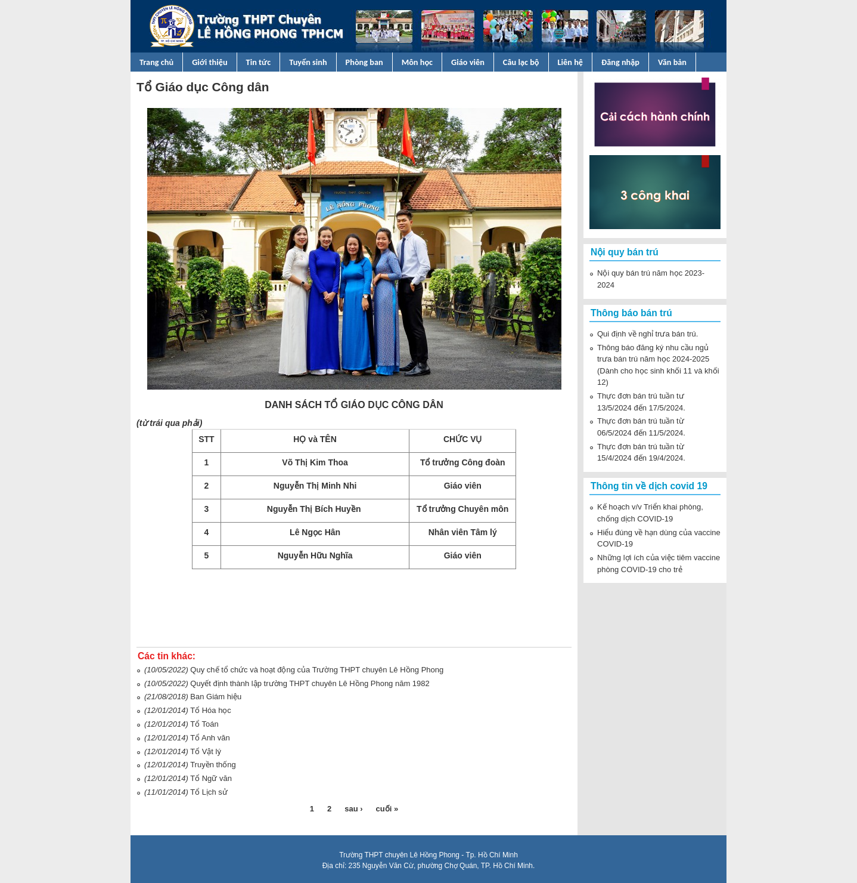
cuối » (387, 808)
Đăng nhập (620, 62)
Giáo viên (468, 62)
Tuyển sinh (308, 62)
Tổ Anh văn (210, 737)
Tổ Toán (204, 724)
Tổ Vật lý (205, 751)
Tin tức (258, 62)
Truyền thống (213, 764)
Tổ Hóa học (210, 710)
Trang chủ (156, 62)
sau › (353, 808)
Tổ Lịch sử (209, 792)
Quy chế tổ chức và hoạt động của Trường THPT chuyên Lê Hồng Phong (316, 669)
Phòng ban (364, 62)
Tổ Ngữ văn (211, 778)
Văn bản (672, 62)
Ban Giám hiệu (215, 696)
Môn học (417, 62)
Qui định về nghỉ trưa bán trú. (647, 333)
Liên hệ (570, 62)
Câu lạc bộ (521, 62)
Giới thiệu (209, 62)
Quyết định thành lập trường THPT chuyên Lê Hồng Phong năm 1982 (309, 683)
